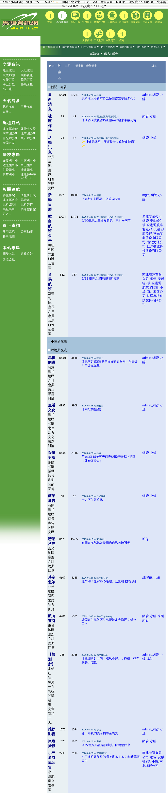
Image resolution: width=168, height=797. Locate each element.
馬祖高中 (9, 209)
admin (146, 94)
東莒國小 (9, 174)
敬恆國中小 (10, 165)
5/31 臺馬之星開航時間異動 (100, 278)
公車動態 (27, 231)
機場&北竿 (99, 17)
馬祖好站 (11, 122)
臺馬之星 (27, 84)
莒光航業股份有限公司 (152, 238)
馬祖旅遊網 (62, 17)
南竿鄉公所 (10, 133)
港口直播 (124, 17)
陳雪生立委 (28, 129)
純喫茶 (147, 577)
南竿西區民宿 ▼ (71, 46)
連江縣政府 (10, 200)
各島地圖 (9, 236)
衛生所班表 (28, 195)
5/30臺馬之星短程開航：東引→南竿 (106, 220)
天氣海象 (11, 100)
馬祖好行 (27, 204)
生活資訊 (110, 35)
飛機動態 (9, 75)
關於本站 (9, 253)
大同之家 (9, 143)
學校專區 (11, 154)
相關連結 (11, 189)
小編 (153, 116)
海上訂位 (9, 84)
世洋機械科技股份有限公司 (152, 251)
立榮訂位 (9, 79)
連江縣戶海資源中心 (28, 176)
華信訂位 (27, 79)
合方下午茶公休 (92, 499)
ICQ (145, 539)
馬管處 (25, 200)
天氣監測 (99, 35)
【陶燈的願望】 (92, 409)
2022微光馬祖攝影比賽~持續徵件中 (106, 745)
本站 (150, 659)
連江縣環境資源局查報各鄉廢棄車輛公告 (109, 120)
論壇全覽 (9, 259)
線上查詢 (11, 225)
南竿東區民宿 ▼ (52, 46)
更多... (7, 111)
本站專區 (11, 247)
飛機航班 (87, 17)
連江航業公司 (152, 216)
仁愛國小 (9, 170)
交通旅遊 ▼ (96, 53)
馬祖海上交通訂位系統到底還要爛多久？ (109, 98)
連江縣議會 (10, 129)
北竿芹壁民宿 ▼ (109, 46)
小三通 (7, 89)
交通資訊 (11, 64)
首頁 (49, 17)
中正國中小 (28, 160)
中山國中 (27, 165)
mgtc (145, 195)
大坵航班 (27, 70)
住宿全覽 (147, 17)
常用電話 (9, 231)
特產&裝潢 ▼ (158, 46)
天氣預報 (87, 35)
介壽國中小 (10, 160)
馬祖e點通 (9, 204)
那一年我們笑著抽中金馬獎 (100, 733)
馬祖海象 (9, 106)
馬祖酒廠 (135, 17)
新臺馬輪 (112, 17)
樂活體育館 (28, 209)
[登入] (107, 53)
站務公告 (27, 253)
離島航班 (9, 70)
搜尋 (121, 35)
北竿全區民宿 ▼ (90, 46)
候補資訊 (27, 75)
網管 (155, 94)
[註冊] (115, 53)
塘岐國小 (27, 170)
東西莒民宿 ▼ (127, 46)
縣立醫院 (9, 195)
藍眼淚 (158, 17)
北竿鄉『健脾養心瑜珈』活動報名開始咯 (109, 581)
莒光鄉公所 (10, 138)
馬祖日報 (75, 17)
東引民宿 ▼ (143, 46)
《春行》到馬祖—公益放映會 (101, 199)
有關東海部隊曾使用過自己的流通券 (106, 542)
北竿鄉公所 (28, 133)
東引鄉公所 (28, 138)
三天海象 (27, 106)
